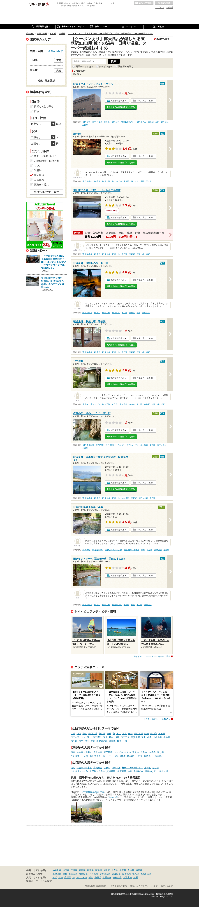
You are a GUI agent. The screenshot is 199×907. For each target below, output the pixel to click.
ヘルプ (154, 886)
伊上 (89, 737)
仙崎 (146, 733)
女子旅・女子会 (148, 752)
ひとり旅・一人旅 (79, 756)
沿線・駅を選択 (46, 80)
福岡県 (139, 870)
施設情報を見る (118, 100)
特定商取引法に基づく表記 (143, 894)
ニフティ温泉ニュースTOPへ (157, 719)
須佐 (79, 733)
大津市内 (127, 877)
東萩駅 (151, 122)
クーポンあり (105, 66)
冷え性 (135, 752)
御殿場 (98, 877)
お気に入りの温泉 (143, 3)
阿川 (105, 737)
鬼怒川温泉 (146, 874)
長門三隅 (138, 733)
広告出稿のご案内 (119, 886)
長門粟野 (97, 737)
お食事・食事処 (84, 752)
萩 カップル (117, 181)
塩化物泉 (97, 752)
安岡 (93, 741)
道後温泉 (116, 874)
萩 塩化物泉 (87, 181)
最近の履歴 (164, 3)
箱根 (65, 874)
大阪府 (106, 870)
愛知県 (130, 870)
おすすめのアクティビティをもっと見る (152, 656)
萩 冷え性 (106, 181)
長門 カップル (133, 445)
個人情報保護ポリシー (120, 894)
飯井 (130, 733)
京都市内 (117, 877)
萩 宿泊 (97, 181)
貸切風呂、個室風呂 (154, 756)
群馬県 (90, 870)
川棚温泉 (157, 737)
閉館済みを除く (125, 66)
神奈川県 (57, 870)
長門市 (153, 733)
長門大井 (92, 733)
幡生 (119, 741)
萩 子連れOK (97, 550)
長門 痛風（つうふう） (115, 445)
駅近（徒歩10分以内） (126, 756)
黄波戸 (161, 733)
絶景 (140, 756)
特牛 (111, 737)
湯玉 (143, 737)
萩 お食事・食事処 (127, 404)
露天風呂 (108, 752)
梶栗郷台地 (102, 741)
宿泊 (73, 752)
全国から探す (55, 51)
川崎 (60, 877)
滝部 (117, 737)
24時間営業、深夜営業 (46, 160)
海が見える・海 (97, 756)
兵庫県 (82, 870)
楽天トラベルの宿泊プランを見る (121, 107)
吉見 (81, 741)
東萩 (109, 733)
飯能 (91, 877)
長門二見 (125, 737)
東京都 (98, 870)
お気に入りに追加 (145, 100)
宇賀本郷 (135, 737)
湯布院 (135, 874)
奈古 (85, 733)
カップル (118, 752)
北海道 (114, 870)
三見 (124, 733)
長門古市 (75, 737)
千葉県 (74, 870)
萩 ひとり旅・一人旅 (113, 550)
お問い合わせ (167, 886)
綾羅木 (112, 741)
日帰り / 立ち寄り (43, 106)
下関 (125, 741)
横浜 (55, 877)
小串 (149, 737)
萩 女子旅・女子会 (109, 404)
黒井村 (166, 737)
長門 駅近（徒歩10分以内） (122, 122)
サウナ (109, 756)
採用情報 (169, 894)
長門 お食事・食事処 (100, 122)
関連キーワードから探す (39, 881)
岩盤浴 (38, 170)
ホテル (127, 752)
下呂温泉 (93, 874)
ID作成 (170, 7)
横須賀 (67, 877)
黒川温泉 (126, 874)
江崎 (73, 733)
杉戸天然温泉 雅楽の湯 (93, 791)
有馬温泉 (73, 874)
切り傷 (160, 752)
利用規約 (159, 894)
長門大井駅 (162, 445)
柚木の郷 (113, 797)
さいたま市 (81, 877)
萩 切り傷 (106, 254)
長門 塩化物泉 (88, 445)
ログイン (159, 7)
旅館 (130, 771)
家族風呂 (39, 179)
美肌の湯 (163, 771)
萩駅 (157, 122)
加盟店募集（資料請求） (96, 886)
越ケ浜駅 (165, 122)
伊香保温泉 (105, 874)
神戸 (135, 877)
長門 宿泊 (86, 122)
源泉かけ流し (151, 771)
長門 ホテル (141, 122)
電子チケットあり (84, 66)
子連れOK (138, 771)
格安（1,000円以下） (132, 767)
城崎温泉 (83, 874)
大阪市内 (107, 877)
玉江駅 (85, 125)
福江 (87, 741)
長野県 (122, 870)
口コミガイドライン (139, 886)
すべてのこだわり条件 (46, 192)
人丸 (83, 737)
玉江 (118, 733)
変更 (58, 60)
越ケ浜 (102, 733)
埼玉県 (66, 870)
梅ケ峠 (74, 741)
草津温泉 (57, 874)
